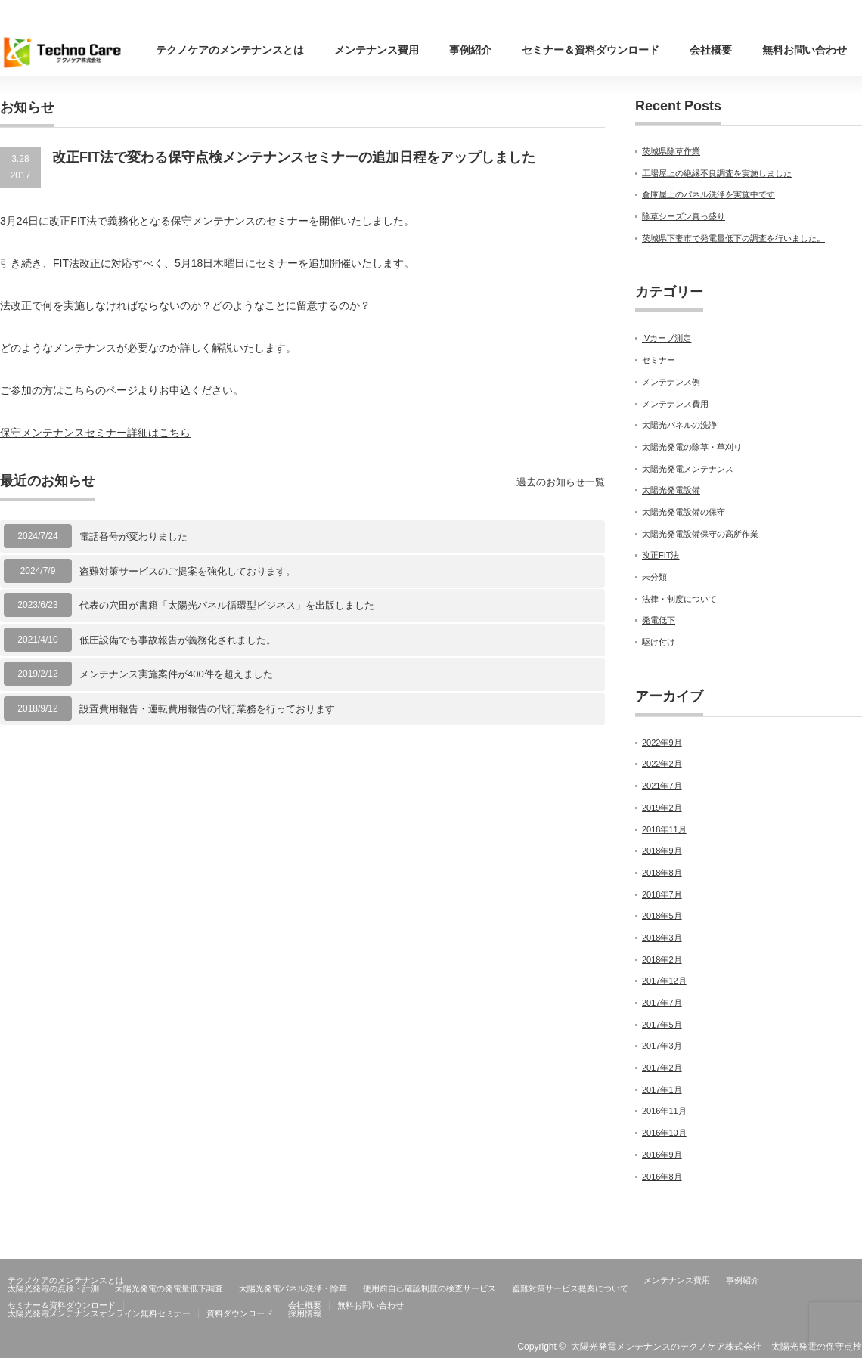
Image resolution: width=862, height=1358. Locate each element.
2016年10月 (664, 1132)
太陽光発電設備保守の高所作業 (700, 533)
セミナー (658, 359)
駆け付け (658, 641)
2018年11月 (664, 829)
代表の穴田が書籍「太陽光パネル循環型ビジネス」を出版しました (226, 605)
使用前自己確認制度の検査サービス (429, 1288)
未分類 (654, 576)
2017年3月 (662, 1045)
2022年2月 (662, 763)
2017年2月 (662, 1067)
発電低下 (658, 620)
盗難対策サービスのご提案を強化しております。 (187, 571)
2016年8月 (662, 1176)
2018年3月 (662, 937)
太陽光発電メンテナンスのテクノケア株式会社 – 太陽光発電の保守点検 (716, 1346)
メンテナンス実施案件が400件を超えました (176, 674)
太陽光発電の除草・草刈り (692, 446)
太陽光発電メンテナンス (687, 468)
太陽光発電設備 (671, 490)
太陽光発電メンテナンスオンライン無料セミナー (99, 1313)
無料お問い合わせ (804, 50)
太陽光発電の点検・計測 (53, 1288)
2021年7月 (662, 785)
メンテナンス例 (671, 381)
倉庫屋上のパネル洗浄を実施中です (708, 194)
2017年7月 (662, 1002)
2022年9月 (662, 742)
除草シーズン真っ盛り (683, 216)
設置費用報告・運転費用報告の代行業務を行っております (207, 709)
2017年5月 (662, 1024)
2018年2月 (662, 959)
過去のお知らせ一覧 (560, 482)
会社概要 (711, 50)
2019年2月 (662, 807)
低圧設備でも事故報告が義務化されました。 (177, 640)
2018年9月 (662, 850)
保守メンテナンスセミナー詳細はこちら (95, 432)
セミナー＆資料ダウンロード (590, 50)
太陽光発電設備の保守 (683, 511)
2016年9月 (662, 1154)
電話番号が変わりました (133, 536)
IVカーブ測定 (666, 338)
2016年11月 (664, 1110)
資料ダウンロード (239, 1313)
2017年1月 (662, 1089)
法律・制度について (679, 598)
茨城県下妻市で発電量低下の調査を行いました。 (733, 238)
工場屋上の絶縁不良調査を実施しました (717, 173)
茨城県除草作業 (671, 151)
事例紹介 (470, 50)
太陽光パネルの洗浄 (679, 424)
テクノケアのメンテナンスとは (230, 50)
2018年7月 (662, 894)
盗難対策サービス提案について (570, 1288)
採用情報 (304, 1313)
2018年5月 (662, 915)
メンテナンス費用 (376, 50)
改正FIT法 (661, 555)
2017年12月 (664, 980)
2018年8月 (662, 872)
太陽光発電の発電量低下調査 (169, 1288)
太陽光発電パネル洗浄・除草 (293, 1288)
